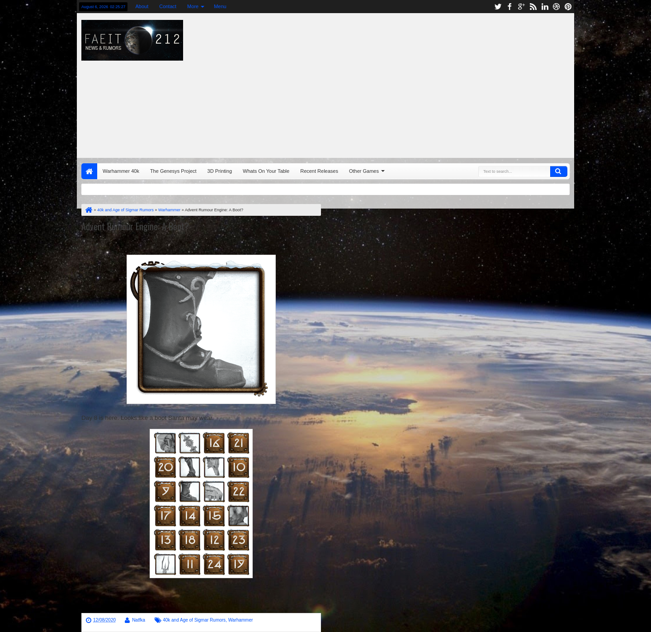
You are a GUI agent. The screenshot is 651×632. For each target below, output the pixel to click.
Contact (167, 6)
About (141, 6)
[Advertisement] (446, 83)
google (521, 6)
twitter (498, 6)
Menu (220, 6)
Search (558, 171)
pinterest (568, 6)
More (192, 6)
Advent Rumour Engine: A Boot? (135, 226)
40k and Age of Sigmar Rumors (194, 620)
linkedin (545, 6)
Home (89, 171)
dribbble (556, 6)
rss (533, 6)
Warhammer (240, 620)
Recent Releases (319, 171)
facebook (509, 6)
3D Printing (220, 171)
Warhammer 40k (121, 171)
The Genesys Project (173, 171)
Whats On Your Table (266, 171)
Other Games (364, 171)
